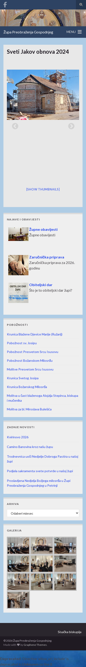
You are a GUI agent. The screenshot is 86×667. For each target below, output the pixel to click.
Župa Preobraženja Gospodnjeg (28, 32)
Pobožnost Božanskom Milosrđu (30, 360)
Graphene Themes (35, 644)
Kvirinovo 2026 (17, 437)
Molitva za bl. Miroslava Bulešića (29, 409)
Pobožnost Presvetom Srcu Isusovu (32, 352)
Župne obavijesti (43, 229)
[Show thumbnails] (43, 189)
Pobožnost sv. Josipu (22, 343)
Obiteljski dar (41, 284)
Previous (13, 125)
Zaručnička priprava (46, 257)
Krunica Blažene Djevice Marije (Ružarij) (34, 334)
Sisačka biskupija (69, 632)
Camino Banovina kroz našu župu (30, 447)
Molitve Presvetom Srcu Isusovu (30, 369)
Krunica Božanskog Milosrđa (27, 387)
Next (70, 125)
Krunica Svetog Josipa (23, 378)
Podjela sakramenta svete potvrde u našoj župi (40, 471)
